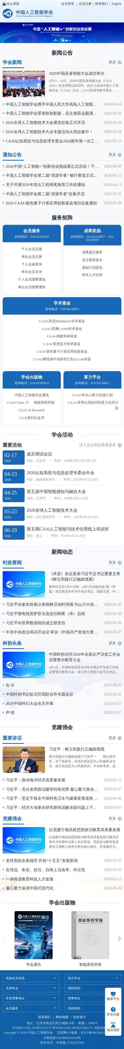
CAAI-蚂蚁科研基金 (62, 336)
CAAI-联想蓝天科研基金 (61, 344)
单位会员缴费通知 (31, 287)
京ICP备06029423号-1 (96, 1032)
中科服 (61, 1043)
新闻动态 (62, 552)
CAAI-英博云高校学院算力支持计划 (93, 405)
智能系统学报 (44, 402)
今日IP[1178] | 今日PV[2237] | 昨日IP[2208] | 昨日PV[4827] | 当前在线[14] (62, 1028)
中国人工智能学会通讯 (32, 395)
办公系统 (11, 4)
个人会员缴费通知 (31, 279)
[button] (58, 41)
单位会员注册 (31, 257)
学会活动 (62, 435)
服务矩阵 (62, 218)
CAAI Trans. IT (18, 402)
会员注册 (85, 4)
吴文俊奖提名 (92, 260)
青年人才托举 (92, 275)
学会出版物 (62, 903)
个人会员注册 (31, 249)
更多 (115, 62)
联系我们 (101, 4)
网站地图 (62, 1017)
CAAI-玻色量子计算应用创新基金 (61, 351)
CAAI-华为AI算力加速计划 (92, 395)
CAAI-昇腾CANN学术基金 (62, 329)
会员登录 (67, 4)
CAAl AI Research (32, 410)
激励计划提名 (92, 267)
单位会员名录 (31, 272)
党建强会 (62, 727)
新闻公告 (62, 53)
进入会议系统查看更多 (100, 445)
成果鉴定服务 (92, 252)
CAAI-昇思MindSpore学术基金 (62, 321)
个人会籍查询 (31, 264)
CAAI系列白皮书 (31, 418)
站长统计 (79, 1017)
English (116, 4)
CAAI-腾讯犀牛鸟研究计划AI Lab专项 (61, 359)
